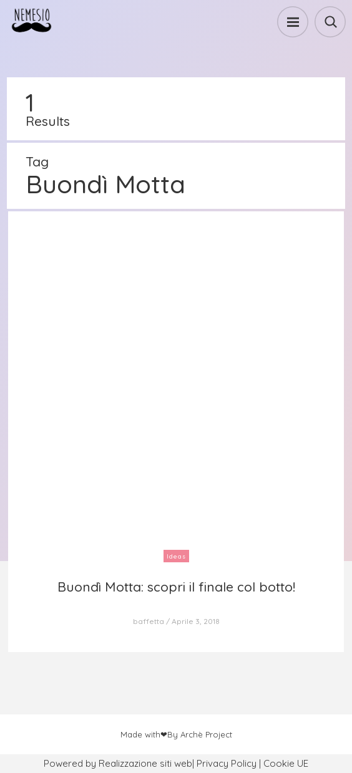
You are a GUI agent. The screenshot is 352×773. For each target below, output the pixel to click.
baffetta (148, 621)
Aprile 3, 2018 (196, 621)
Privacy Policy (227, 763)
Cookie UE (285, 763)
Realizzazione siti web (145, 763)
